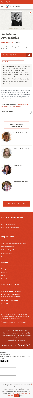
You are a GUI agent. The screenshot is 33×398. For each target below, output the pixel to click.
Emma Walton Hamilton (22, 149)
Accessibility (12, 345)
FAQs (3, 256)
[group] (11, 55)
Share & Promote (6, 253)
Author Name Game (23, 104)
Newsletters (5, 279)
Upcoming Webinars (7, 247)
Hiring (3, 275)
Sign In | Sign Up (5, 2)
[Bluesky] (21, 345)
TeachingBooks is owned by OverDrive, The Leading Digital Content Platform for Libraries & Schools (16, 335)
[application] (13, 55)
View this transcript (7, 62)
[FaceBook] (19, 345)
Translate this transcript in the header (13, 60)
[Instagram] (29, 345)
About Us (4, 272)
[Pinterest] (24, 345)
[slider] (21, 54)
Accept (16, 395)
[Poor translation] (6, 361)
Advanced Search (6, 231)
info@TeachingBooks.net (10, 300)
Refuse (22, 395)
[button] (2, 6)
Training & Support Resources (10, 250)
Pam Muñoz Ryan (8, 42)
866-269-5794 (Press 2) (12, 294)
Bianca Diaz (17, 165)
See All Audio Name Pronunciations (17, 204)
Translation (13, 322)
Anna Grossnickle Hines (22, 132)
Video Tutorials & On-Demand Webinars (13, 243)
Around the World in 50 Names (11, 107)
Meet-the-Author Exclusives (10, 228)
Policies (4, 345)
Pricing (3, 269)
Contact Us (5, 304)
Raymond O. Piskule (20, 182)
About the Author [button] (16, 111)
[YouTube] (27, 345)
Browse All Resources (8, 224)
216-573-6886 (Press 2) (11, 291)
